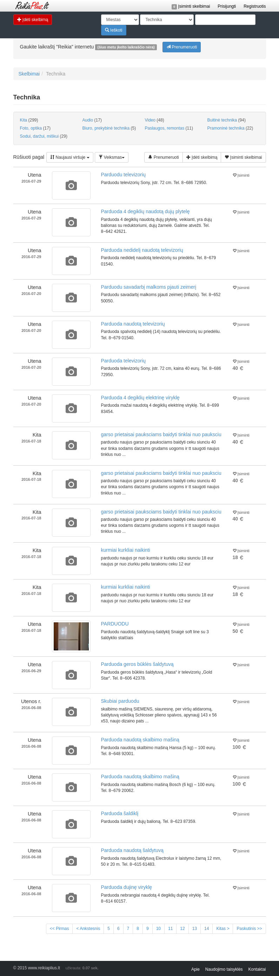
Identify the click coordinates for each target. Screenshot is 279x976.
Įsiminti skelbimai (191, 6)
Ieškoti (113, 30)
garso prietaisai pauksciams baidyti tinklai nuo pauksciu (161, 434)
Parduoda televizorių (123, 360)
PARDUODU (115, 624)
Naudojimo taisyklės (224, 969)
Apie (195, 969)
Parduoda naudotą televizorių (133, 324)
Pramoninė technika (230, 128)
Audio (92, 120)
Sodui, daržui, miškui (43, 136)
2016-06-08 (31, 708)
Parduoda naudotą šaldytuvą (132, 850)
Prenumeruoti (181, 47)
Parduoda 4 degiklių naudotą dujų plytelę (145, 211)
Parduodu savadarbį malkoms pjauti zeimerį (149, 287)
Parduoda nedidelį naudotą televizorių (142, 250)
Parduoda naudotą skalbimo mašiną (140, 739)
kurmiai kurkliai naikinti (125, 550)
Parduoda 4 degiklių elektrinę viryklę (140, 397)
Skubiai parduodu (120, 701)
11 (170, 928)
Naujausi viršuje (69, 157)
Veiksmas (112, 157)
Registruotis (255, 6)
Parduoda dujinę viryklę (126, 887)
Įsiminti (241, 174)
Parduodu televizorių (123, 174)
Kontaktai (257, 969)
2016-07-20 (31, 294)
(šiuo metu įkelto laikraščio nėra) (125, 47)
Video (154, 120)
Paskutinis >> (249, 928)
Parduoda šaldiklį (120, 813)
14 (206, 928)
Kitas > (222, 928)
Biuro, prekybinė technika (109, 128)
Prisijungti (227, 6)
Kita (29, 120)
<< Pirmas (59, 928)
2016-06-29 (31, 671)
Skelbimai (29, 74)
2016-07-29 (31, 181)
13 (194, 928)
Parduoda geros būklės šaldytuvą (137, 664)
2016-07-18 (31, 441)
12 (182, 928)
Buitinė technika (226, 120)
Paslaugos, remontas (169, 128)
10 (158, 928)
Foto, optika (35, 128)
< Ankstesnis (88, 928)
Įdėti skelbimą (32, 19)
